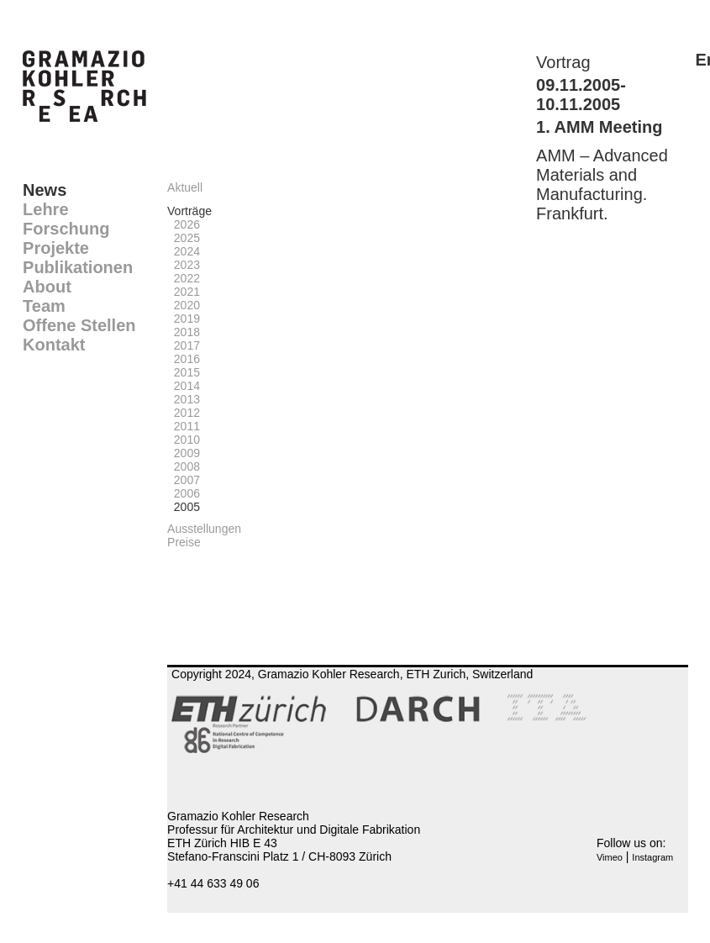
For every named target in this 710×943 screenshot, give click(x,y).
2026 (183, 224)
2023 (183, 264)
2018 (183, 332)
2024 (183, 251)
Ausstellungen (204, 528)
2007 (183, 480)
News (44, 190)
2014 (183, 385)
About (47, 286)
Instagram (652, 857)
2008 (183, 466)
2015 (183, 372)
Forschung (66, 228)
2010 (183, 439)
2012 (183, 412)
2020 (183, 305)
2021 (183, 291)
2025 (183, 238)
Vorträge (189, 211)
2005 (183, 507)
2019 (183, 318)
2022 (183, 278)
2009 (183, 453)
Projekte (56, 248)
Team (44, 306)
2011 (183, 426)
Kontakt (54, 344)
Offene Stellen (79, 325)
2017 (183, 345)
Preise (184, 542)
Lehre (45, 209)
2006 (183, 493)
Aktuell (184, 187)
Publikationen (78, 267)
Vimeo (610, 857)
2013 (183, 399)
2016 (183, 359)
